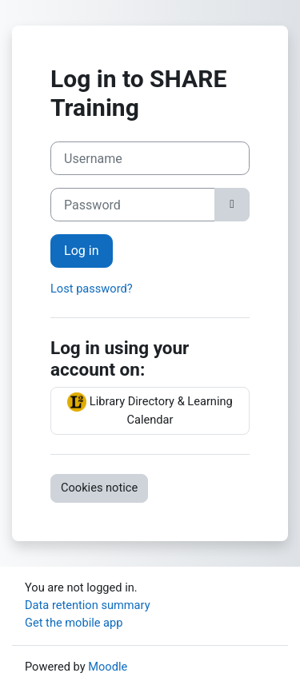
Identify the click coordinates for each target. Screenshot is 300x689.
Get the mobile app (73, 622)
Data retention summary (87, 605)
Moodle (107, 666)
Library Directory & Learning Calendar (150, 409)
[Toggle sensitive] (232, 204)
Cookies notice (99, 487)
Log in (81, 250)
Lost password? (91, 288)
